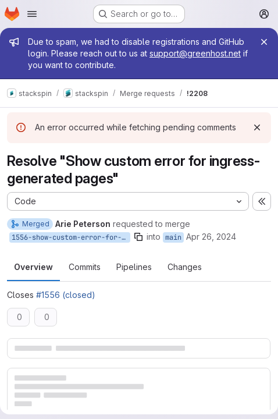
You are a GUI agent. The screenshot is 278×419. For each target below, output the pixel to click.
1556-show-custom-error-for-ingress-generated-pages (71, 237)
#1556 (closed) (65, 295)
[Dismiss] (257, 127)
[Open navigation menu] (32, 14)
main (173, 237)
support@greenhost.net (195, 53)
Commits (85, 267)
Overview (33, 267)
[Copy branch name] (138, 237)
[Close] (264, 42)
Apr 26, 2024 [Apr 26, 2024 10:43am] (211, 237)
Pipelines (134, 267)
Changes (184, 267)
